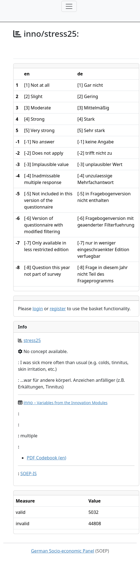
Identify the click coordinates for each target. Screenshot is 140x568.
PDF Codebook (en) (46, 458)
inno (65, 402)
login (38, 309)
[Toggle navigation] (69, 6)
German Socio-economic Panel (62, 551)
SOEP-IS (28, 473)
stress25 (32, 340)
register (58, 309)
